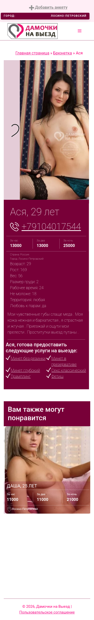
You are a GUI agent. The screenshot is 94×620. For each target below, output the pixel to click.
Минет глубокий (25, 370)
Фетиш (57, 376)
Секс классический (68, 370)
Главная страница (32, 53)
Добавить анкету (48, 7)
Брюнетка (62, 53)
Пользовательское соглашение (47, 612)
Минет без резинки (28, 358)
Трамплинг (21, 376)
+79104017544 (51, 226)
